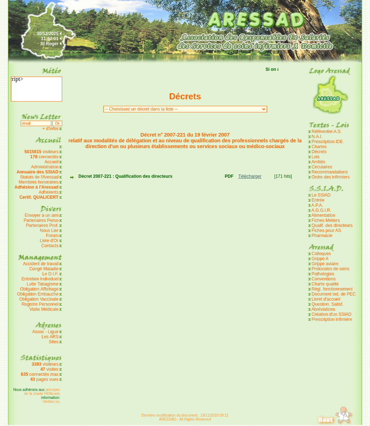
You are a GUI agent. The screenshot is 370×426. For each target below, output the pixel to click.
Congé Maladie (44, 268)
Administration (45, 166)
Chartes (319, 146)
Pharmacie (321, 235)
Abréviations (323, 309)
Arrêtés (318, 161)
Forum (52, 235)
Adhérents (49, 192)
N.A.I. (316, 136)
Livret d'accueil (325, 299)
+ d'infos (51, 128)
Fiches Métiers (325, 220)
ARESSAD (167, 419)
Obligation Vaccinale (39, 299)
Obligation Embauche (38, 294)
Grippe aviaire (325, 263)
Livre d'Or (49, 240)
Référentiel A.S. (326, 131)
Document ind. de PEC (333, 294)
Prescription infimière (331, 319)
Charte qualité (325, 284)
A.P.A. (317, 205)
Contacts (49, 245)
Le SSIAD (321, 195)
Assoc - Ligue (45, 331)
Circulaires (321, 166)
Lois (315, 156)
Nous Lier (49, 230)
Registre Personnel (40, 304)
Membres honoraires (39, 182)
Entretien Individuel (40, 278)
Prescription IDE (327, 141)
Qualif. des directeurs (331, 225)
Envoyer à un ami (41, 215)
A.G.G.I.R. (321, 210)
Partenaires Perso (42, 220)
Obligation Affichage (39, 289)
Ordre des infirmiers (330, 177)
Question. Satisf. (327, 304)
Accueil (51, 161)
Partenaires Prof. (43, 225)
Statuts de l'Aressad (39, 177)
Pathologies (322, 273)
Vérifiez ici (51, 402)
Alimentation (323, 215)
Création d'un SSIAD (331, 314)
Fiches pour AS (326, 230)
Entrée (317, 200)
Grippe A (319, 258)
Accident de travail (41, 263)
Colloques (321, 253)
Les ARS (50, 336)
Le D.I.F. (51, 273)
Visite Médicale (43, 309)
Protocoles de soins (330, 268)
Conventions (323, 278)
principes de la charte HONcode (42, 392)
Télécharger (249, 176)
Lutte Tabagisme (43, 284)
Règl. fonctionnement (331, 289)
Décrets (318, 151)
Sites (54, 341)
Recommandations (329, 172)
